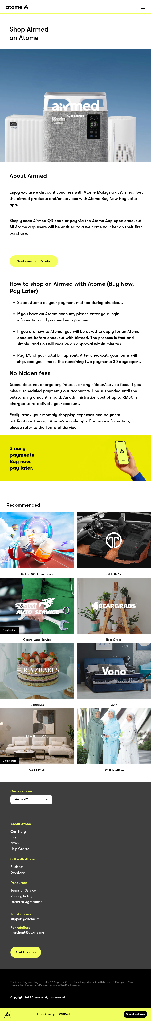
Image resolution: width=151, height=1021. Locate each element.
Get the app (26, 952)
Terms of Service (23, 890)
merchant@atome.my (27, 932)
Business (16, 867)
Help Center (19, 849)
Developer (18, 872)
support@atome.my (25, 919)
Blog (13, 837)
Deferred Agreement (26, 902)
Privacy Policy (21, 896)
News (14, 843)
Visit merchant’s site (33, 261)
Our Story (18, 832)
